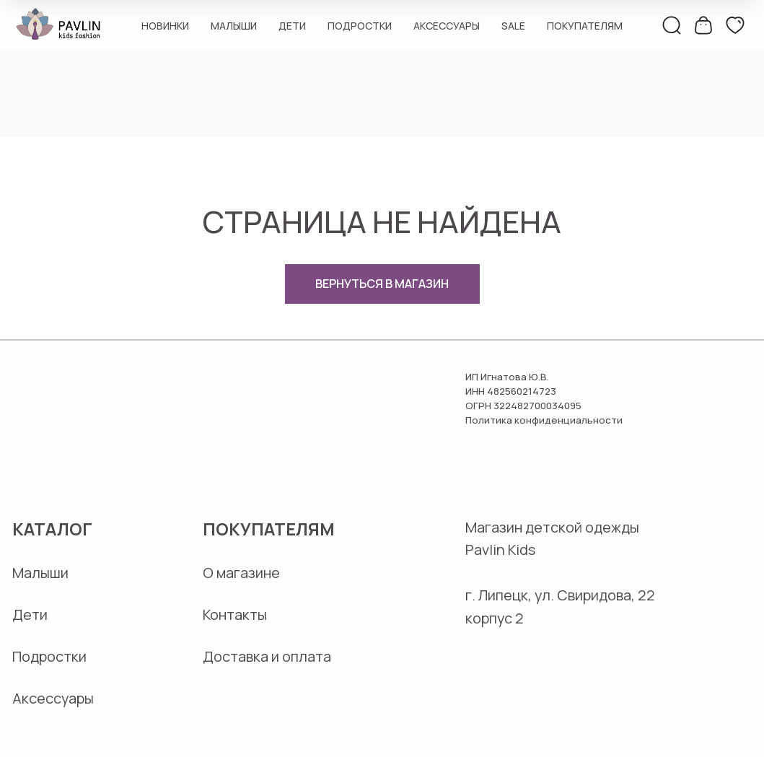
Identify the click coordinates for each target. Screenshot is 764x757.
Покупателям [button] (585, 25)
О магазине (241, 572)
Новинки (165, 25)
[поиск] (671, 25)
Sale (513, 25)
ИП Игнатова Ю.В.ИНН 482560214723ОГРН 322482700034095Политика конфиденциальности (544, 398)
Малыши (234, 25)
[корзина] (703, 25)
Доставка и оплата (267, 656)
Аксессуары (446, 25)
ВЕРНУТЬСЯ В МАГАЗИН (382, 284)
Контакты (235, 614)
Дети (292, 25)
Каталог (52, 529)
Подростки (360, 25)
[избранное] (735, 25)
